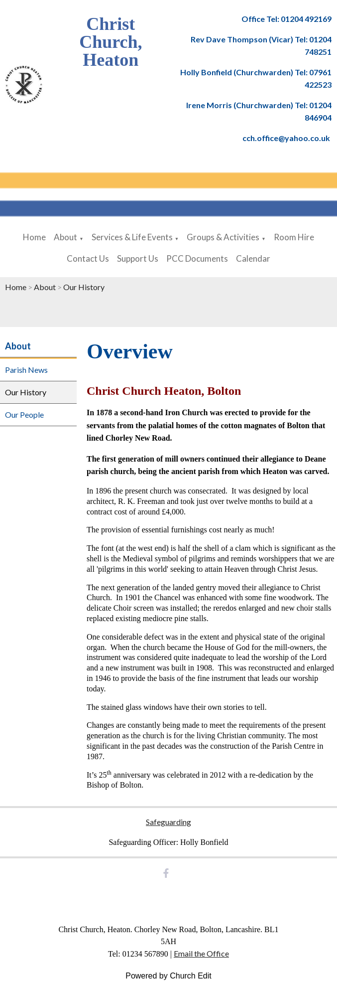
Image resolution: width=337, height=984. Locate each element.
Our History (84, 287)
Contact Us (88, 258)
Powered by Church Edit (168, 976)
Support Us (137, 258)
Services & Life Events (132, 237)
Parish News (26, 369)
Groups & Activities (223, 237)
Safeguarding (168, 821)
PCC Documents (197, 258)
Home (34, 237)
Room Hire (294, 237)
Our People (24, 414)
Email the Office (201, 953)
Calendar (253, 258)
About (65, 237)
